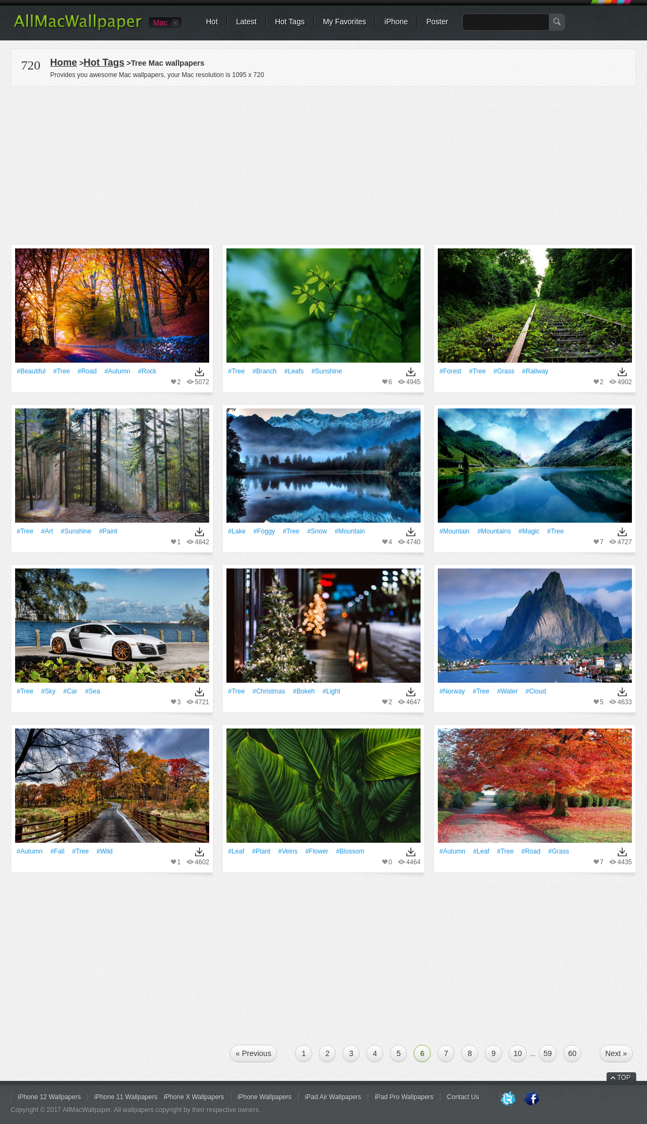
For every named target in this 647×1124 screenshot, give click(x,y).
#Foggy (264, 531)
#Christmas (268, 691)
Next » (616, 1053)
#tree (61, 371)
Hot (212, 21)
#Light (331, 691)
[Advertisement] (323, 163)
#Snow (317, 531)
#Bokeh (304, 691)
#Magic (529, 531)
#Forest (450, 371)
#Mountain (350, 531)
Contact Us (463, 1097)
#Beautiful (31, 371)
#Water (507, 691)
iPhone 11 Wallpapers (125, 1097)
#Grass (503, 371)
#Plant (261, 851)
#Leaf (236, 851)
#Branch (264, 371)
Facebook (531, 1099)
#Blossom (350, 851)
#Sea (92, 691)
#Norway (452, 691)
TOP (623, 1077)
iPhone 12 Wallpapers (49, 1097)
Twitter (508, 1099)
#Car (70, 691)
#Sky (48, 691)
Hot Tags (290, 21)
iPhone (396, 21)
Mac (160, 22)
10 (517, 1053)
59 (547, 1053)
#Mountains (494, 531)
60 (572, 1053)
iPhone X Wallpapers (194, 1097)
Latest (246, 21)
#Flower (316, 851)
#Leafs (294, 371)
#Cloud (536, 691)
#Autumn (117, 371)
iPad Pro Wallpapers (404, 1097)
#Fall (57, 851)
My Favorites (344, 21)
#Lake (237, 531)
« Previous (253, 1053)
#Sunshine (327, 371)
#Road (87, 371)
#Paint (108, 531)
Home (63, 62)
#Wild (105, 851)
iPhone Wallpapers (265, 1097)
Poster (437, 21)
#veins (288, 851)
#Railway (535, 371)
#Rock (147, 371)
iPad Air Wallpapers (333, 1097)
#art (47, 531)
